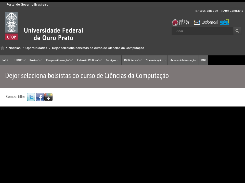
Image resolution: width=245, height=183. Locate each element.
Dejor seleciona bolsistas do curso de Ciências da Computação (98, 48)
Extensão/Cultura (87, 60)
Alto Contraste (232, 10)
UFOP (18, 60)
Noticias (15, 48)
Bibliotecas (131, 60)
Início (2, 48)
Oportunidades (36, 48)
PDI (203, 60)
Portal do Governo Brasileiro (27, 4)
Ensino (34, 60)
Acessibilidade (207, 10)
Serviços (111, 60)
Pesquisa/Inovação (57, 60)
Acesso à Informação (183, 60)
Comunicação (154, 60)
